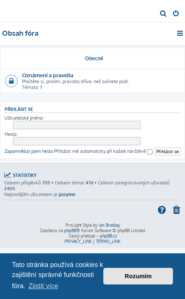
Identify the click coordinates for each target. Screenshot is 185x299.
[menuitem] (163, 14)
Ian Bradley (109, 225)
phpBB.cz (108, 235)
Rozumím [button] (138, 276)
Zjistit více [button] (43, 285)
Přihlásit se (19, 109)
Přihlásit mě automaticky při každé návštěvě (103, 151)
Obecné (94, 58)
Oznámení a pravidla (47, 74)
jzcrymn (67, 194)
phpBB (70, 230)
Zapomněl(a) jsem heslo (29, 151)
